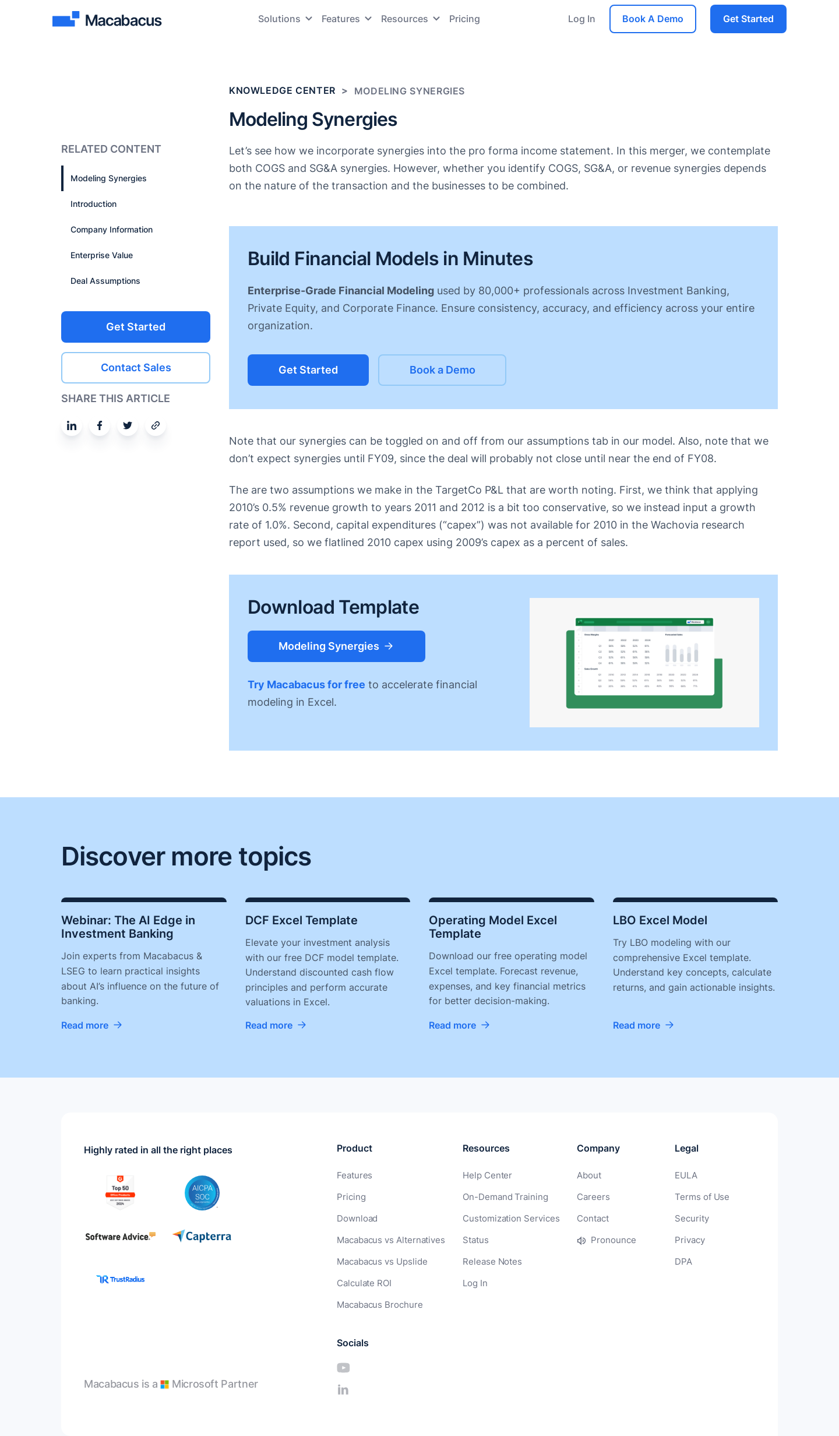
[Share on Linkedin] (71, 424)
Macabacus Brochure (377, 1302)
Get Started (748, 18)
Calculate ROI (363, 1281)
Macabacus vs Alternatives (388, 1239)
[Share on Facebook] (99, 424)
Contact (578, 1218)
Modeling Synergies (108, 178)
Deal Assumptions (105, 281)
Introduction (93, 204)
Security (651, 1218)
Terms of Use (661, 1197)
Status (469, 1239)
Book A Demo (652, 18)
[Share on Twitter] (127, 424)
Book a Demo (458, 369)
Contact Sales (136, 367)
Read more (84, 1026)
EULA (646, 1176)
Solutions (279, 18)
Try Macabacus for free (306, 684)
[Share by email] (155, 424)
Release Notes (484, 1260)
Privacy (650, 1239)
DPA (643, 1260)
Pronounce (597, 1239)
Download (356, 1218)
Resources (404, 18)
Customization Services (501, 1218)
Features (341, 18)
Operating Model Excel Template (493, 927)
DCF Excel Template (301, 920)
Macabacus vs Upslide (380, 1260)
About (574, 1176)
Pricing (464, 18)
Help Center (479, 1176)
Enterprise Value (101, 255)
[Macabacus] (108, 19)
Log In (581, 18)
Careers (578, 1197)
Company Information (111, 229)
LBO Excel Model (660, 920)
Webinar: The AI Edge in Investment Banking (128, 927)
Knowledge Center (282, 91)
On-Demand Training (496, 1197)
